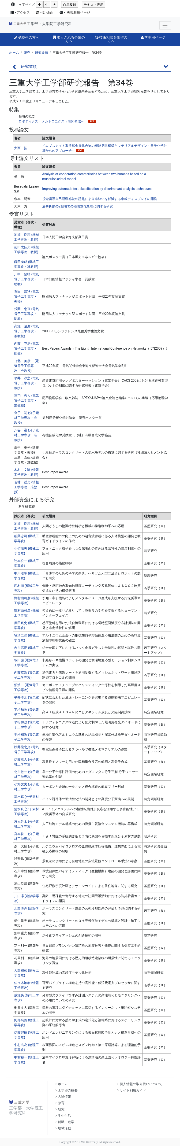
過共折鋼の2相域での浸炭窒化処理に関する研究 (77, 206)
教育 (60, 1103)
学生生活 (63, 1115)
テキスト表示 (93, 5)
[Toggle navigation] (165, 25)
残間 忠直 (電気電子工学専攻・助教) (26, 314)
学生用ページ (153, 37)
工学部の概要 (67, 1090)
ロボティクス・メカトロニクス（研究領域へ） (53, 121)
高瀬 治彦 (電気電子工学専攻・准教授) (26, 331)
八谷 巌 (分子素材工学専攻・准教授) (26, 435)
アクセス (23, 12)
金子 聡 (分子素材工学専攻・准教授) (26, 418)
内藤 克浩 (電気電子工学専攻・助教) (26, 348)
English (47, 12)
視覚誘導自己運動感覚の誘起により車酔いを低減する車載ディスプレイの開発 (99, 199)
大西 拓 (20, 148)
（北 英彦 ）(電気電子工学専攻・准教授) (26, 366)
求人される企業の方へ (69, 39)
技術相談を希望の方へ (111, 39)
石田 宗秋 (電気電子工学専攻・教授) (26, 296)
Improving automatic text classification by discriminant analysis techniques (97, 189)
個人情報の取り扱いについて (139, 1084)
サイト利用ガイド (131, 1090)
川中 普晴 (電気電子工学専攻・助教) (26, 279)
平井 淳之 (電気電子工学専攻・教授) (26, 383)
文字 (27, 4)
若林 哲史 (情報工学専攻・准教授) (26, 487)
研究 (27, 53)
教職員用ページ (78, 12)
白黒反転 (69, 5)
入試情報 (63, 1096)
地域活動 (63, 1128)
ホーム (14, 53)
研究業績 (41, 53)
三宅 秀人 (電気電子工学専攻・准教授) (26, 400)
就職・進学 (65, 1122)
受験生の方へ (26, 37)
